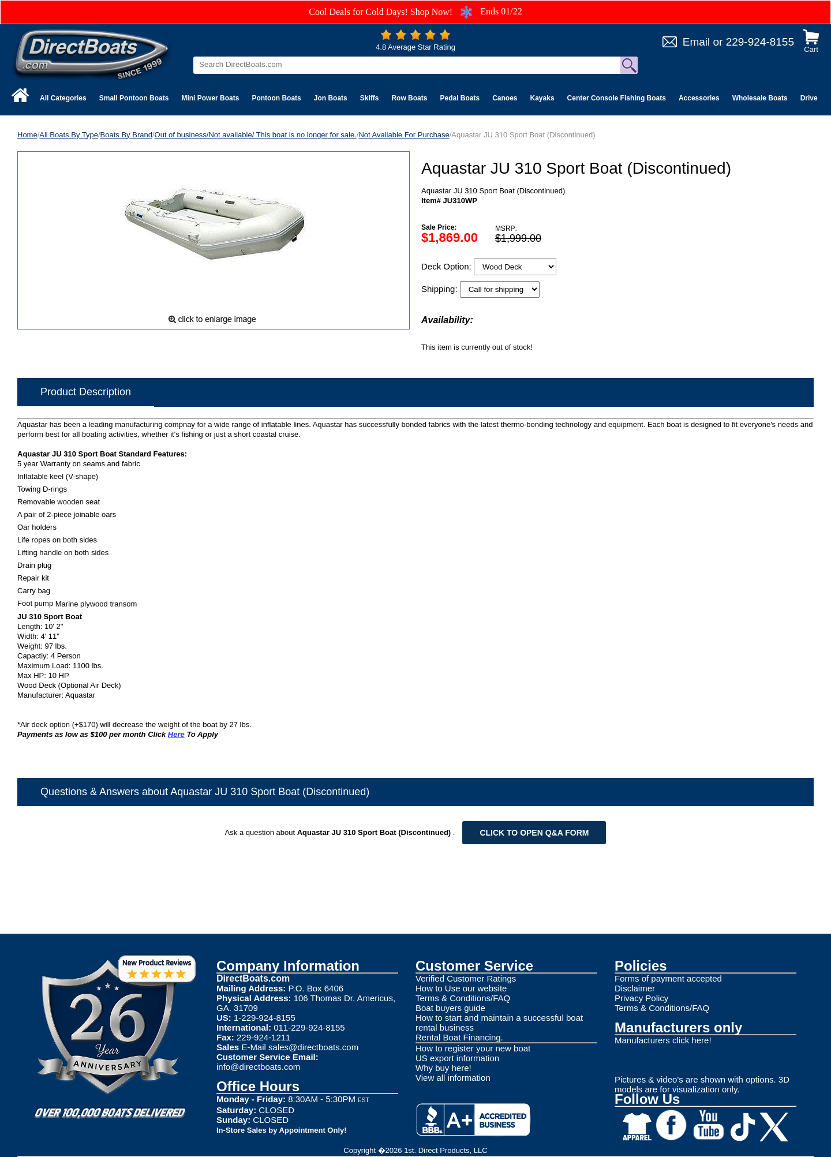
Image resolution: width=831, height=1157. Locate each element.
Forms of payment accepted (668, 978)
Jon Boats (330, 98)
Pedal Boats (460, 98)
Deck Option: (447, 266)
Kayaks (542, 98)
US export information (457, 1058)
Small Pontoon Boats (134, 98)
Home (27, 134)
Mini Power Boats (210, 98)
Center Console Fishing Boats (616, 98)
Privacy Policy (641, 998)
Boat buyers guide (450, 1008)
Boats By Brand (126, 134)
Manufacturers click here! (663, 1040)
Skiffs (369, 98)
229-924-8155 (760, 42)
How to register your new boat (472, 1048)
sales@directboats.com (313, 1047)
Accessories (699, 98)
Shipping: (440, 289)
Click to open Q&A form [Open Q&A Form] (534, 832)
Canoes (504, 98)
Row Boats (409, 98)
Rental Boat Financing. (459, 1037)
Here (176, 734)
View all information (453, 1078)
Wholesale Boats (760, 98)
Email (696, 42)
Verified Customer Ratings (465, 978)
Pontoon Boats (276, 98)
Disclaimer (635, 988)
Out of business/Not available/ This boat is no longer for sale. (256, 134)
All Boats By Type (68, 134)
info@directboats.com (258, 1067)
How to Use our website (461, 988)
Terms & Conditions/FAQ (462, 998)
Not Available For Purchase (403, 134)
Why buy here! (443, 1068)
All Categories (63, 98)
